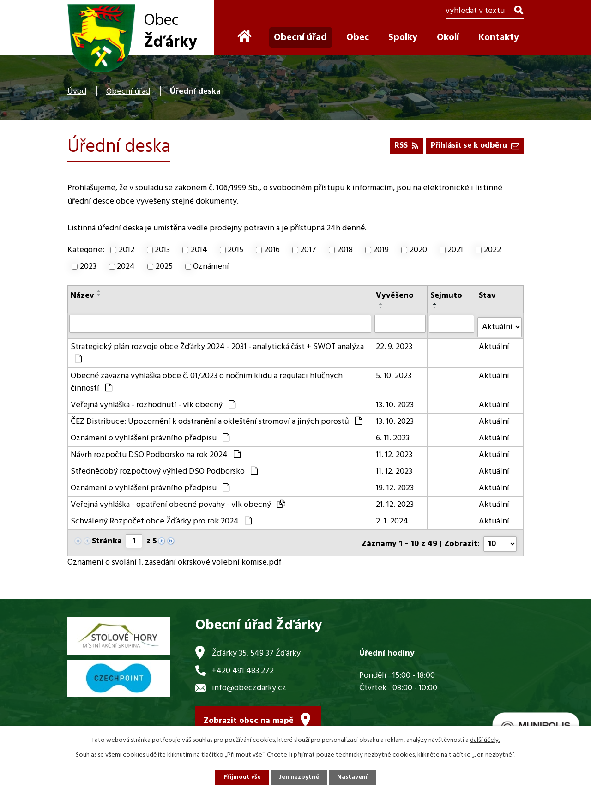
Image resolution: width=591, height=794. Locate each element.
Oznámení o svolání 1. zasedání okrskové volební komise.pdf (174, 557)
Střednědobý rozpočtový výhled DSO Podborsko (164, 469)
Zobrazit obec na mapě (249, 717)
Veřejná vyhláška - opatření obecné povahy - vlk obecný (178, 502)
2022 (492, 250)
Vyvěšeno (395, 295)
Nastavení (353, 777)
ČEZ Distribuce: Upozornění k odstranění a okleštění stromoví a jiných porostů (216, 419)
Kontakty (498, 37)
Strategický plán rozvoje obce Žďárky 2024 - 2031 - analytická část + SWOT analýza (217, 349)
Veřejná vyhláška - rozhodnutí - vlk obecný (153, 402)
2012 (126, 250)
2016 (272, 250)
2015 (235, 250)
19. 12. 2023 (395, 485)
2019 (381, 250)
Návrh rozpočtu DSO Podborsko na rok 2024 (156, 452)
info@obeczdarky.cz (249, 683)
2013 (162, 250)
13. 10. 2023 (395, 402)
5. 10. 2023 (394, 373)
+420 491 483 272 (243, 665)
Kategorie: (85, 250)
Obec (357, 37)
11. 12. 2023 (394, 452)
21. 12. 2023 (395, 502)
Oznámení (211, 266)
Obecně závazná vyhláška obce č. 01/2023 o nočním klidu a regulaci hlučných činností (207, 379)
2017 (308, 250)
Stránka (107, 538)
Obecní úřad (128, 91)
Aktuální (494, 344)
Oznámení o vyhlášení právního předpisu (150, 435)
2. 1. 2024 (392, 518)
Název (82, 295)
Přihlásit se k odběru (472, 144)
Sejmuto (447, 295)
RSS (400, 144)
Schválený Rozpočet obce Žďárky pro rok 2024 (161, 518)
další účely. (485, 739)
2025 (164, 266)
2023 (88, 266)
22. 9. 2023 (394, 344)
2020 (418, 250)
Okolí (448, 37)
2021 (455, 250)
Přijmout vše (241, 777)
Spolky (402, 37)
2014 (199, 250)
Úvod (76, 91)
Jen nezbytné (299, 777)
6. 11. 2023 (393, 435)
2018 (345, 250)
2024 (126, 266)
